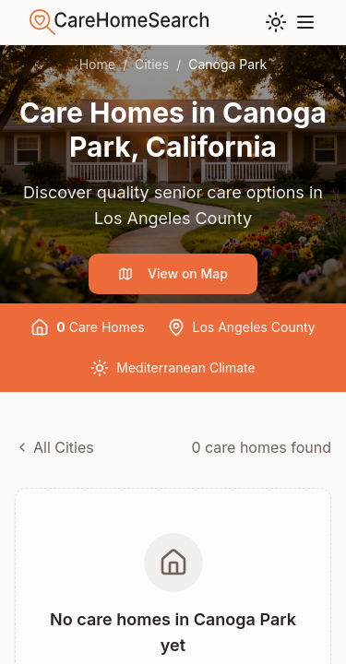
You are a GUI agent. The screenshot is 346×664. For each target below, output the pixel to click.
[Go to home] (119, 22)
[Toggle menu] (305, 22)
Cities (152, 64)
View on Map (173, 273)
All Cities (54, 447)
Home (97, 64)
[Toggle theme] (276, 22)
